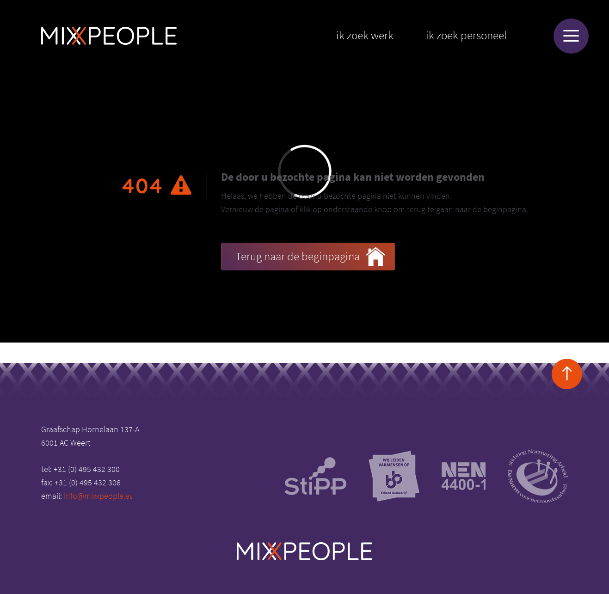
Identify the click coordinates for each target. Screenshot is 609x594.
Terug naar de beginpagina (310, 257)
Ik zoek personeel (466, 35)
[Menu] (571, 36)
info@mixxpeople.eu (99, 495)
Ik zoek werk (365, 35)
